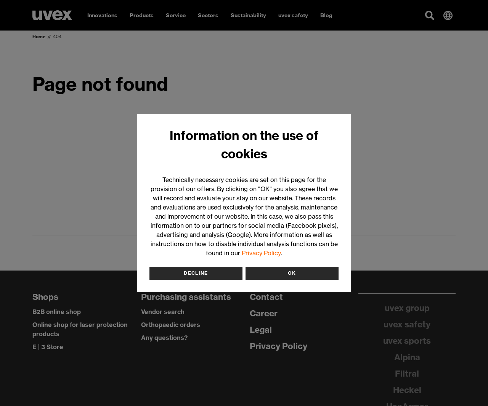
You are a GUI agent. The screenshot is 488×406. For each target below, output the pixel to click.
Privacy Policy (261, 253)
